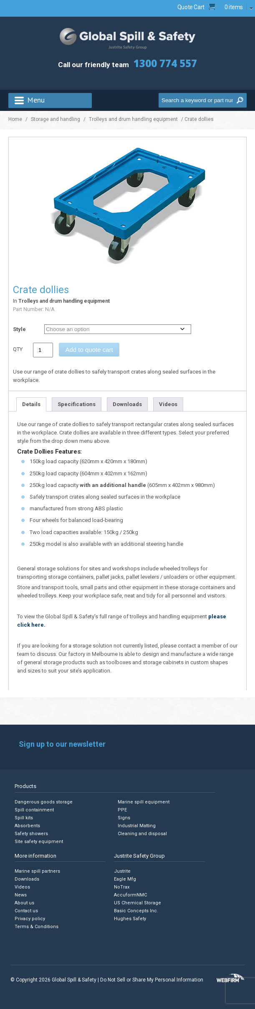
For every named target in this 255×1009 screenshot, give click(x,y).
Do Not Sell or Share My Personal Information (151, 980)
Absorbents (27, 825)
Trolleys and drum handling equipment (133, 119)
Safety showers (31, 833)
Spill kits (24, 818)
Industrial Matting (137, 825)
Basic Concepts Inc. (136, 911)
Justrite (122, 871)
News (21, 895)
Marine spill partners (37, 871)
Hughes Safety (130, 918)
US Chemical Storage (137, 903)
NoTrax (121, 887)
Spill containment (34, 810)
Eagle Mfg (125, 879)
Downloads (127, 404)
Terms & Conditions (36, 926)
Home (15, 119)
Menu (36, 100)
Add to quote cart (89, 349)
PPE (122, 810)
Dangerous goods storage (44, 802)
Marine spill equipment (143, 802)
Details (31, 404)
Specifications (77, 404)
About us (24, 903)
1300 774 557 (165, 63)
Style (19, 329)
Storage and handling (55, 119)
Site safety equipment (39, 841)
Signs (124, 818)
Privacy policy (30, 918)
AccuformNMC (130, 895)
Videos (168, 404)
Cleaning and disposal (142, 833)
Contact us (26, 911)
